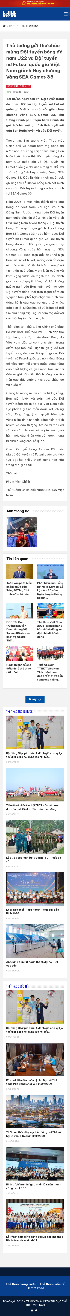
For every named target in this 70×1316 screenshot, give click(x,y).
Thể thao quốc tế (52, 1284)
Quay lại (35, 699)
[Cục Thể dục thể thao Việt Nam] (9, 14)
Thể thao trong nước (21, 1284)
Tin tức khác (35, 1288)
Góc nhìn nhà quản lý (18, 86)
